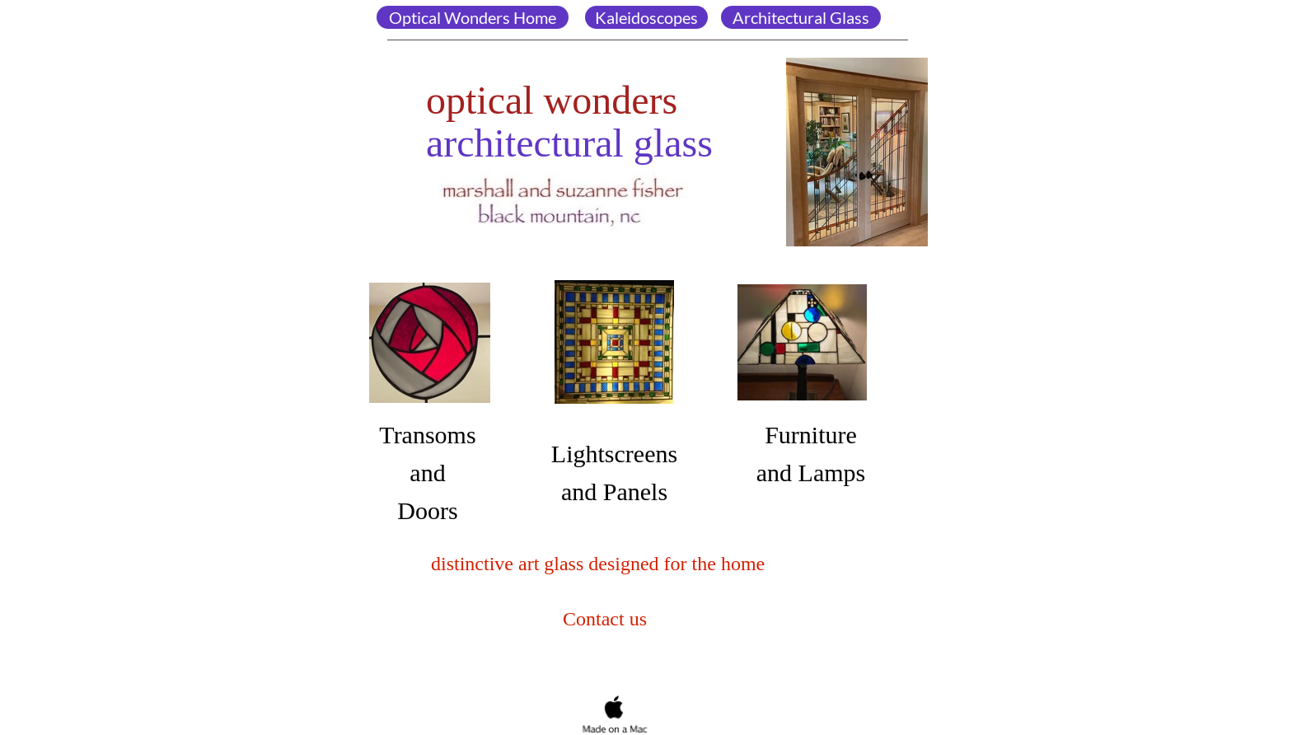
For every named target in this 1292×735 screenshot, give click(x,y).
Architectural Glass (801, 17)
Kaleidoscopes (646, 17)
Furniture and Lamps (810, 453)
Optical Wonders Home (472, 17)
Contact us (602, 619)
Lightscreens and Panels (614, 472)
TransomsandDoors (427, 472)
